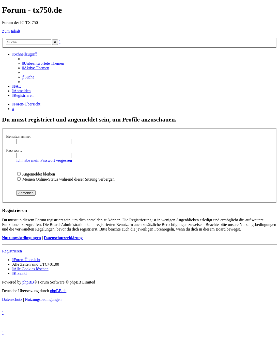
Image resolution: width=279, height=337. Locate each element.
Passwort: (14, 150)
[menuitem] (43, 63)
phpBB (28, 282)
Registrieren (12, 251)
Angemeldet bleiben (36, 174)
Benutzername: (18, 136)
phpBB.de (58, 291)
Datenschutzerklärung (63, 238)
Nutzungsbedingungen (21, 238)
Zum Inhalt (11, 31)
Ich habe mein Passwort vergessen (44, 160)
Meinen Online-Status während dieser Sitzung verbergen (66, 179)
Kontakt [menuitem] (19, 273)
